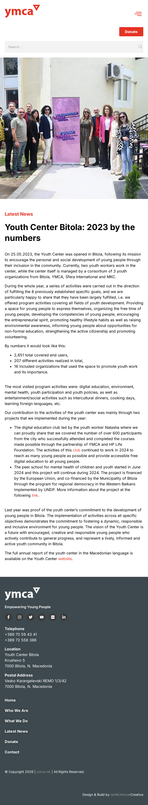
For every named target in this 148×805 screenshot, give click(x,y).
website (65, 558)
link (35, 495)
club (76, 450)
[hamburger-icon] (138, 14)
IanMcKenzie (127, 795)
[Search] (71, 47)
